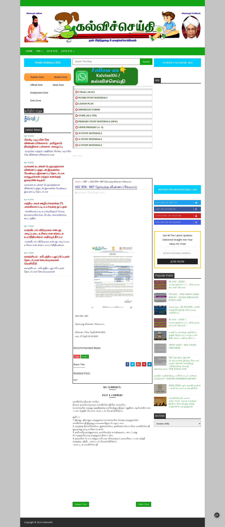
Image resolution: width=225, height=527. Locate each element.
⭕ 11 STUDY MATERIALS (88, 139)
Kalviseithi (48, 522)
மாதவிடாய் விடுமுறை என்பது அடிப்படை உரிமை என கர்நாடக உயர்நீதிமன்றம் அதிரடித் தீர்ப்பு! (44, 233)
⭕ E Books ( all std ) (85, 92)
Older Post (143, 504)
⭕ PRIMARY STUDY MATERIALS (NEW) (96, 121)
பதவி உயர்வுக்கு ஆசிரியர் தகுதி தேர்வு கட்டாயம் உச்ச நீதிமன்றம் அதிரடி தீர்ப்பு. (183, 335)
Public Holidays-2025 (47, 62)
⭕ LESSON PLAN (84, 104)
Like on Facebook (178, 209)
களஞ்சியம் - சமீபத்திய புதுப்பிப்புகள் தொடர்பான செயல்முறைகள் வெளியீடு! (46, 260)
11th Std (52, 51)
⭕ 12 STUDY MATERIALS (88, 145)
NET (85, 181)
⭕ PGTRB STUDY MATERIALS (91, 98)
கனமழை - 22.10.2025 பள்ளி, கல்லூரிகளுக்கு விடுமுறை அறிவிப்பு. (184, 310)
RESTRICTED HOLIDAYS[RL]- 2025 (177, 189)
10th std (66, 51)
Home (29, 51)
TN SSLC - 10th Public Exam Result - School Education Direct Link (184, 297)
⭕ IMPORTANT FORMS (87, 110)
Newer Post (81, 504)
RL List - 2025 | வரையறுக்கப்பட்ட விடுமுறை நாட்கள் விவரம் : (184, 284)
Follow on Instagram (178, 222)
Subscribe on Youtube (178, 216)
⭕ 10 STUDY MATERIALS (88, 133)
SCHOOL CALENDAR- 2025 (177, 62)
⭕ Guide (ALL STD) (86, 115)
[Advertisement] (112, 167)
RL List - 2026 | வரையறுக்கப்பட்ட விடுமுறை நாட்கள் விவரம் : (184, 322)
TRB (38, 51)
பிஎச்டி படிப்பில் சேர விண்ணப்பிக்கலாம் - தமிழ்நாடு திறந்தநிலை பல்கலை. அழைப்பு (43, 143)
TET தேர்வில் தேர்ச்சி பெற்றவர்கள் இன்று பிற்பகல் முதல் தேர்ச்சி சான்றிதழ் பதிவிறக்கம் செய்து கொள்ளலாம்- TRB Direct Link (176, 363)
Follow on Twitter (178, 202)
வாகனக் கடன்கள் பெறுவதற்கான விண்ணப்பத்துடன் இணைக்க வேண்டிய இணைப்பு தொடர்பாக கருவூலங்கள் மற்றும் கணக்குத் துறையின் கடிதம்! (44, 173)
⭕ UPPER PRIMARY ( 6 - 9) (89, 127)
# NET (85, 356)
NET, (103, 192)
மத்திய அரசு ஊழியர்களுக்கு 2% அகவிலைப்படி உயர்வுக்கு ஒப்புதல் (45, 205)
